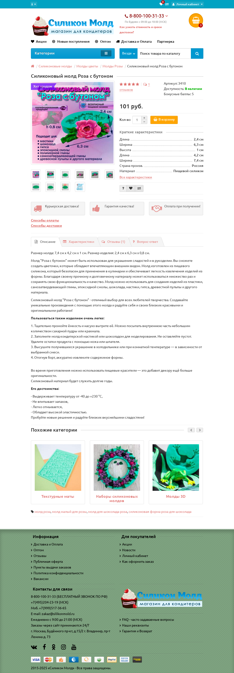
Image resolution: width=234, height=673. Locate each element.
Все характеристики (136, 177)
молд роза (42, 512)
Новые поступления (71, 41)
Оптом (103, 41)
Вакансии (39, 579)
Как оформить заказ (137, 561)
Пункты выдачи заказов (51, 567)
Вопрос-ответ (145, 242)
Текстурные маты (57, 496)
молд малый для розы (69, 512)
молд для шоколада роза (107, 512)
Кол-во (125, 120)
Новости (127, 550)
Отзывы (38, 556)
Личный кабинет (134, 556)
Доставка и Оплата (134, 41)
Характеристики (78, 242)
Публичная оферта (47, 561)
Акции (39, 41)
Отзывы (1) (113, 242)
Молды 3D (176, 496)
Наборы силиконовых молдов (117, 498)
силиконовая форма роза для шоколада (160, 512)
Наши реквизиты (134, 625)
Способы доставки (46, 226)
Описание (45, 242)
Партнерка (165, 41)
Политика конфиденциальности (57, 573)
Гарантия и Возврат (136, 631)
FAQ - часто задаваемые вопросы (147, 619)
